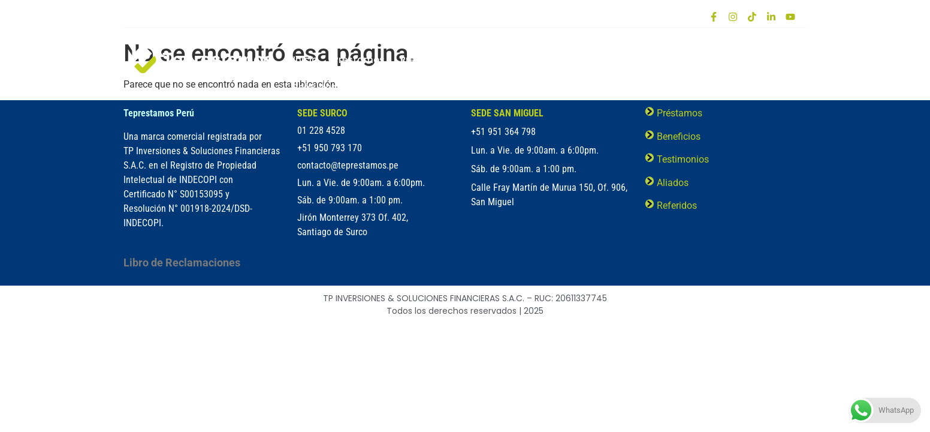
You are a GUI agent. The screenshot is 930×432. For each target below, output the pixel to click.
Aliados (728, 59)
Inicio (305, 59)
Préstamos (359, 59)
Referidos (315, 87)
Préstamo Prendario (447, 59)
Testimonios (666, 59)
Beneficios (533, 59)
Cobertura (597, 59)
